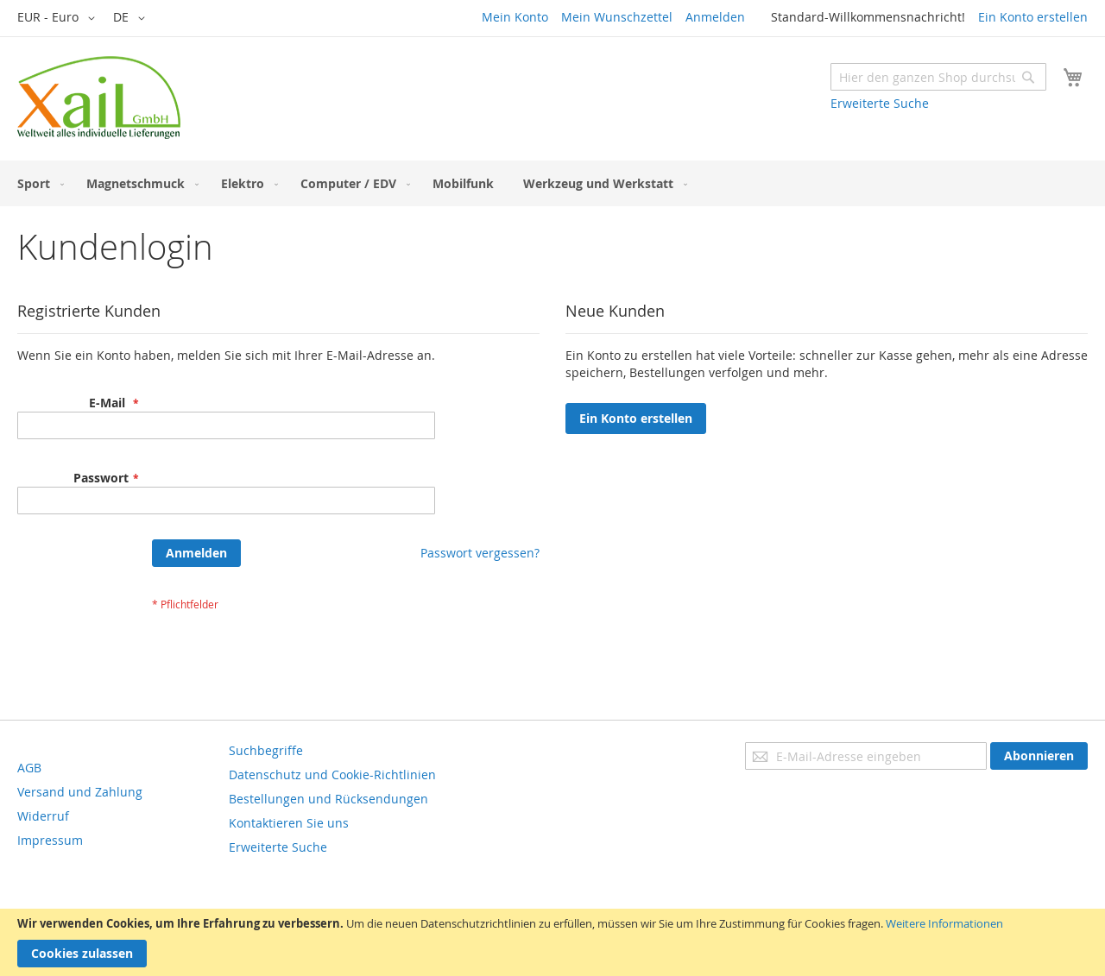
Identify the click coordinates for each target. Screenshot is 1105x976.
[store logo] (98, 97)
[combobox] (938, 77)
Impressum (50, 840)
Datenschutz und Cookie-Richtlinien (332, 774)
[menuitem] (37, 183)
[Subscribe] (1039, 756)
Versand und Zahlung (79, 792)
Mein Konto (515, 17)
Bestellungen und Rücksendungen (328, 798)
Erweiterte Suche (879, 103)
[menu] (552, 183)
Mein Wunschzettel (616, 17)
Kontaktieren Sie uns (289, 823)
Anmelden (715, 17)
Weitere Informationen (944, 923)
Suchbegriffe (266, 750)
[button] (59, 18)
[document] (552, 942)
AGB (29, 767)
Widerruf (43, 816)
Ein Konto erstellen (1033, 17)
